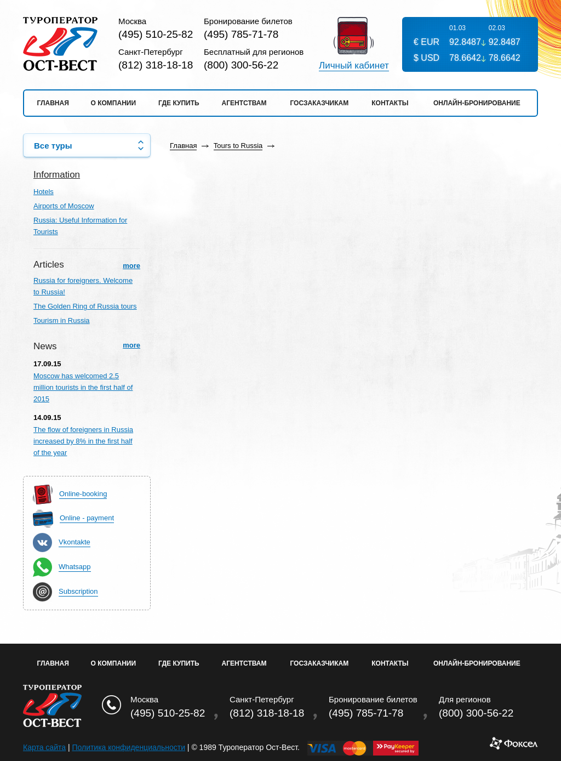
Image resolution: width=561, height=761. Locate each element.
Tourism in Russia (61, 320)
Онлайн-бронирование (476, 103)
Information (56, 174)
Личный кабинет (354, 66)
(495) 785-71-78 (241, 34)
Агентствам (244, 103)
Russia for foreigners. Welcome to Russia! (83, 286)
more (131, 266)
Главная (53, 103)
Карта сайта (44, 747)
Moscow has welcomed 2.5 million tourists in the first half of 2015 (83, 387)
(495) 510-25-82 (155, 34)
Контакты (389, 103)
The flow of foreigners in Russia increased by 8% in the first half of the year (83, 441)
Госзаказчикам (319, 103)
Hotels (43, 192)
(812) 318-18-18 (155, 65)
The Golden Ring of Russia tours (85, 306)
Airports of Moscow (63, 206)
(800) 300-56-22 (241, 65)
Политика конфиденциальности (128, 747)
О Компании (113, 663)
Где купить (178, 103)
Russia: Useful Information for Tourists (80, 226)
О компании (113, 103)
